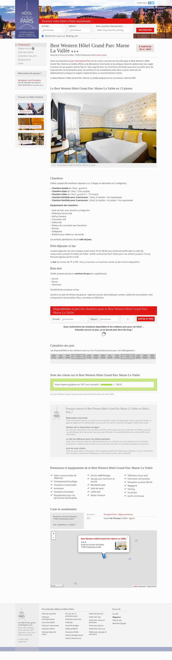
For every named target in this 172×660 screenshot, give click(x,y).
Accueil (115, 622)
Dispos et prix (26, 48)
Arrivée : (46, 26)
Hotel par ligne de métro (49, 641)
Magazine (117, 625)
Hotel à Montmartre (73, 646)
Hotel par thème (48, 637)
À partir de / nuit (145, 48)
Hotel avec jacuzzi (96, 622)
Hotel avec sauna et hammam (97, 629)
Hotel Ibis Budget (72, 633)
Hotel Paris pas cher (73, 627)
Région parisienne (125, 522)
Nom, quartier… (110, 26)
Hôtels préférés (71, 637)
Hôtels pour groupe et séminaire (97, 641)
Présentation (24, 44)
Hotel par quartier (49, 622)
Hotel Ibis (69, 630)
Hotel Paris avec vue (97, 637)
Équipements (24, 59)
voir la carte (101, 55)
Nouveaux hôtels (72, 640)
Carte (20, 63)
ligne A (132, 526)
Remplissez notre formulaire (29, 80)
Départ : (73, 26)
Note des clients (26, 52)
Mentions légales (119, 631)
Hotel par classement (50, 633)
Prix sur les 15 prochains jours (71, 623)
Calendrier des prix (27, 55)
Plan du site (117, 628)
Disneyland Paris (110, 522)
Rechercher (145, 30)
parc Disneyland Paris (80, 61)
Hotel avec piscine (96, 633)
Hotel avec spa (95, 625)
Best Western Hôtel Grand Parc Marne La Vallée (103, 547)
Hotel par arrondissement (48, 626)
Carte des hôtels (48, 630)
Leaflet (135, 594)
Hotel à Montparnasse (74, 643)
